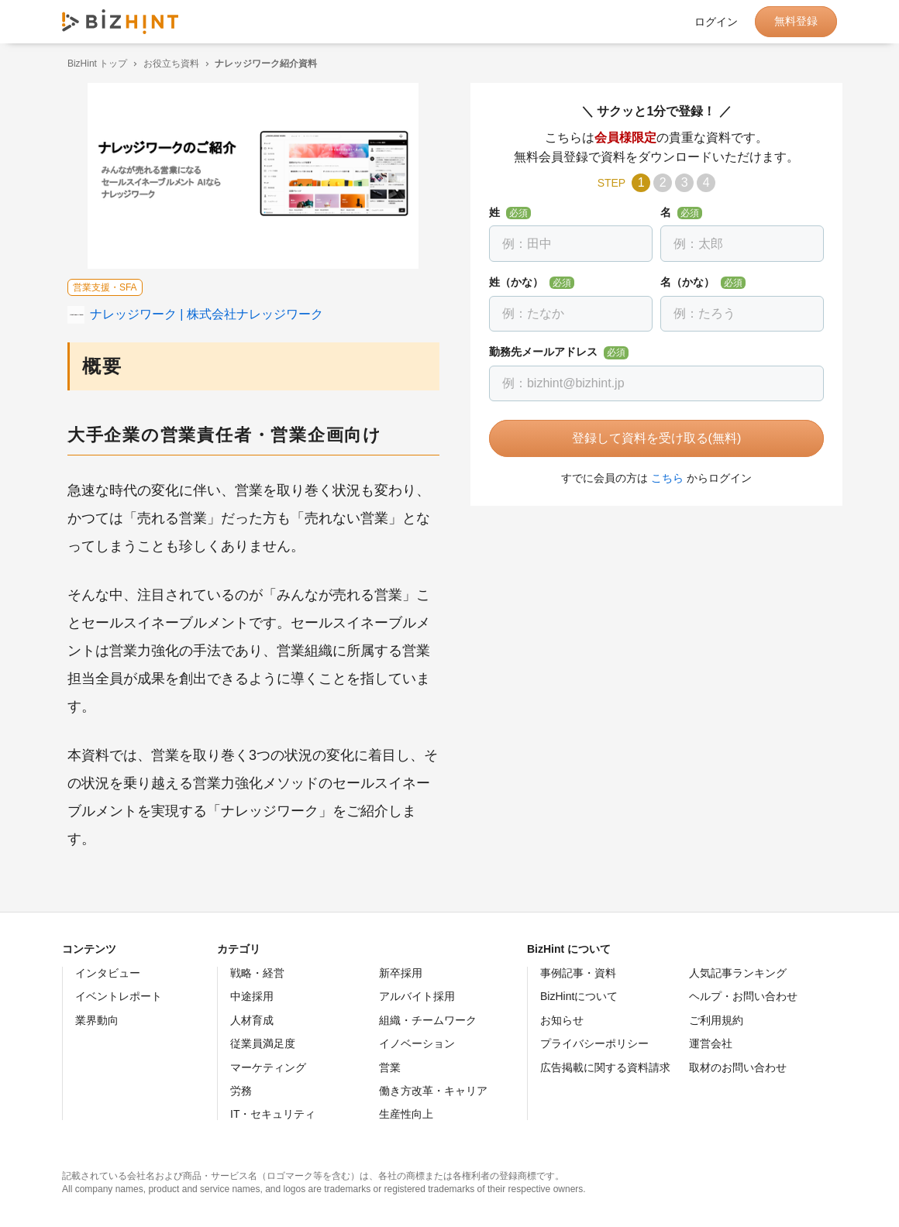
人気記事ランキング (738, 973)
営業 (390, 1067)
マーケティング (268, 1067)
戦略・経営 (257, 973)
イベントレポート (118, 996)
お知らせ (562, 1020)
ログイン (716, 21)
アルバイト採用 (417, 996)
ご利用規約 (716, 1020)
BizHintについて (579, 996)
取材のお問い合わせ (738, 1067)
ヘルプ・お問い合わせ (743, 996)
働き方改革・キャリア (433, 1090)
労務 (241, 1090)
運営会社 (710, 1043)
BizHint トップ (92, 63)
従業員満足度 (262, 1043)
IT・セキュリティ (272, 1114)
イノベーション (417, 1043)
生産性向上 (406, 1114)
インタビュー (107, 973)
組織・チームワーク (428, 1020)
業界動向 (97, 1020)
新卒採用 (400, 973)
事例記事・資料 (578, 973)
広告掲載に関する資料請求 (605, 1067)
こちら (662, 478)
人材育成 (252, 1020)
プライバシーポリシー (594, 1043)
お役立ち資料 (166, 63)
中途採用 (252, 996)
